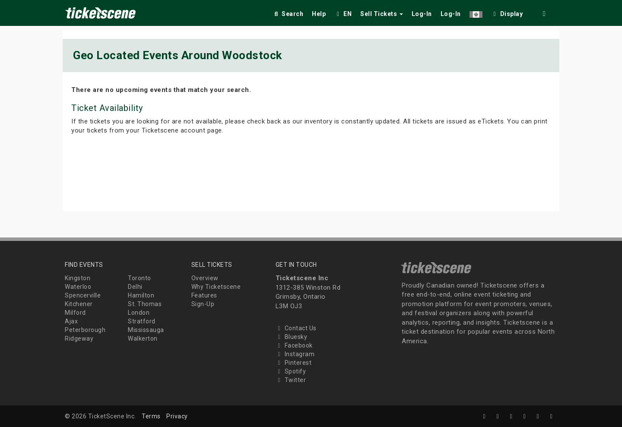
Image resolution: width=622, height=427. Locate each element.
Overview (205, 278)
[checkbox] (507, 12)
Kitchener (79, 303)
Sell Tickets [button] (381, 13)
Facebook (294, 345)
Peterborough (85, 329)
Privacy (177, 416)
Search (288, 13)
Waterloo (78, 286)
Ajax (71, 321)
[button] (476, 12)
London (138, 312)
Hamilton (141, 295)
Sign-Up (203, 303)
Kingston (77, 278)
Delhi (135, 286)
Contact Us (296, 328)
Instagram (295, 354)
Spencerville (83, 295)
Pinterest (294, 362)
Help (319, 13)
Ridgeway (79, 338)
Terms (151, 416)
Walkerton (143, 338)
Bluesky (292, 336)
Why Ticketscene (216, 286)
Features (204, 295)
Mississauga (146, 329)
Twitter (291, 379)
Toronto (139, 278)
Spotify (291, 371)
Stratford (142, 321)
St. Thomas (145, 303)
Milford (75, 312)
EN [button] (343, 13)
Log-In (422, 13)
